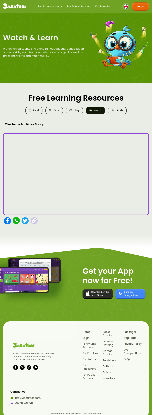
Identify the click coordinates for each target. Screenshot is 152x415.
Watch (95, 110)
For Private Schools (50, 6)
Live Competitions (133, 351)
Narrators (109, 378)
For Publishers (89, 367)
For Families (103, 6)
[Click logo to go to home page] (14, 6)
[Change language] (126, 6)
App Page (130, 338)
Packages (130, 332)
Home (87, 332)
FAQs (127, 359)
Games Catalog (108, 352)
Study (117, 110)
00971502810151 (22, 403)
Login (140, 6)
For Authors (90, 359)
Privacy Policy (133, 344)
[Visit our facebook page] (15, 367)
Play (74, 110)
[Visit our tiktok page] (29, 367)
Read (34, 110)
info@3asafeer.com (22, 398)
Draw (54, 110)
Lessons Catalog (108, 343)
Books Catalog (108, 333)
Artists (107, 372)
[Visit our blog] (36, 367)
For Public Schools (79, 6)
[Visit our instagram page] (22, 367)
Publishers (109, 360)
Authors (108, 366)
